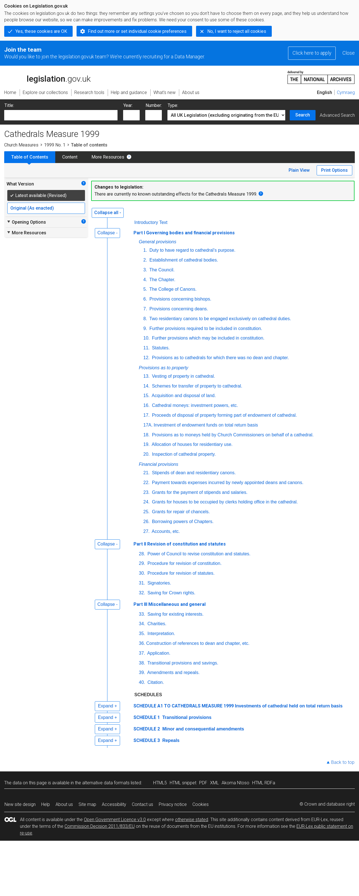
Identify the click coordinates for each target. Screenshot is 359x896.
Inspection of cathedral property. (183, 454)
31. (142, 583)
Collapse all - (107, 212)
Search (302, 115)
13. (146, 376)
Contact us (142, 804)
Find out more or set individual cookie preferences (137, 31)
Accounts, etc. (165, 531)
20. (146, 454)
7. (145, 308)
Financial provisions (158, 464)
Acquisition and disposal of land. (183, 395)
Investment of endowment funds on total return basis (206, 425)
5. (145, 289)
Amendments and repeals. (172, 672)
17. (146, 415)
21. (146, 472)
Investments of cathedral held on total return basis (288, 705)
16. (146, 405)
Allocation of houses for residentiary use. (192, 444)
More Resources (107, 157)
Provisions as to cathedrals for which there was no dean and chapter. (220, 357)
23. (146, 492)
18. (146, 434)
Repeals (170, 740)
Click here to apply (312, 53)
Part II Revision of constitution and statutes (180, 544)
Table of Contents (29, 157)
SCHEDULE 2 (147, 729)
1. (145, 250)
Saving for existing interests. (175, 614)
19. (146, 444)
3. (145, 269)
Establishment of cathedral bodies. (183, 260)
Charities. (156, 623)
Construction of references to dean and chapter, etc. (197, 643)
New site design (20, 804)
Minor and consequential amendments (202, 729)
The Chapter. (161, 279)
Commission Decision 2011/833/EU (100, 826)
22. (146, 482)
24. (146, 501)
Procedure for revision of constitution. (184, 563)
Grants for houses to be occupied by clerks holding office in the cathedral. (224, 501)
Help (45, 804)
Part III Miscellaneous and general (170, 604)
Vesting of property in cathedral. (183, 376)
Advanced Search (337, 115)
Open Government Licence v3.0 (115, 819)
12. (146, 357)
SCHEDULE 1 (147, 717)
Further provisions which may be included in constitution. (207, 338)
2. (145, 260)
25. (146, 511)
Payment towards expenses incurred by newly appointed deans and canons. (227, 482)
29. (142, 563)
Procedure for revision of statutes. (180, 573)
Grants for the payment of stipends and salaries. (199, 492)
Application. (158, 653)
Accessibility (114, 804)
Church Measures (21, 145)
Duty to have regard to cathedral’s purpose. (191, 250)
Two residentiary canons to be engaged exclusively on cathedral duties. (219, 318)
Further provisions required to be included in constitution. (205, 328)
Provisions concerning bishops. (179, 299)
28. (142, 553)
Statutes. (160, 347)
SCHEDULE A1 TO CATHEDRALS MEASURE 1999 (184, 706)
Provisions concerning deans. (178, 308)
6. (145, 299)
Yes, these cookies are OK (41, 31)
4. (145, 279)
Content (69, 157)
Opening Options (26, 222)
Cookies (200, 804)
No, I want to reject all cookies (236, 31)
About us (64, 804)
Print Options (334, 170)
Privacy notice (173, 804)
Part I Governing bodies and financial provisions (184, 232)
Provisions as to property (163, 367)
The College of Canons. (172, 289)
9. (145, 328)
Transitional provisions (186, 717)
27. (146, 531)
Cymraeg (346, 92)
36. (142, 643)
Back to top (343, 762)
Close (348, 53)
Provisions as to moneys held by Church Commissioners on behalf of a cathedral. (232, 434)
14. (146, 386)
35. (142, 633)
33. (142, 614)
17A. (148, 425)
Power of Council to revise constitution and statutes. (198, 553)
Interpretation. (160, 633)
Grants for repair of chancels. (180, 511)
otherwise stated (191, 819)
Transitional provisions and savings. (182, 663)
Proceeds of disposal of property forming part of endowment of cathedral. (224, 415)
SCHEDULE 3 (147, 740)
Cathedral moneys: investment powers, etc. (194, 405)
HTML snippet (183, 782)
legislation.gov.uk (47, 77)
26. (146, 521)
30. (142, 573)
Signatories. (158, 583)
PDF (203, 782)
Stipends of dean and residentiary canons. (193, 472)
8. (145, 318)
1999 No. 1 (54, 145)
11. (146, 347)
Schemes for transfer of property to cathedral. (196, 386)
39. (142, 672)
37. (142, 653)
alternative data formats (106, 782)
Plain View (299, 170)
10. (146, 338)
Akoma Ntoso (235, 782)
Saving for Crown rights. (170, 592)
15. (146, 395)
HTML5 (160, 782)
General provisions (157, 241)
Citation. (155, 682)
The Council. (161, 269)
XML (214, 782)
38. (142, 663)
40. (142, 682)
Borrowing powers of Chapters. (182, 521)
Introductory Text (150, 222)
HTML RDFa (263, 782)
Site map (87, 804)
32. (142, 592)
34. (142, 623)
